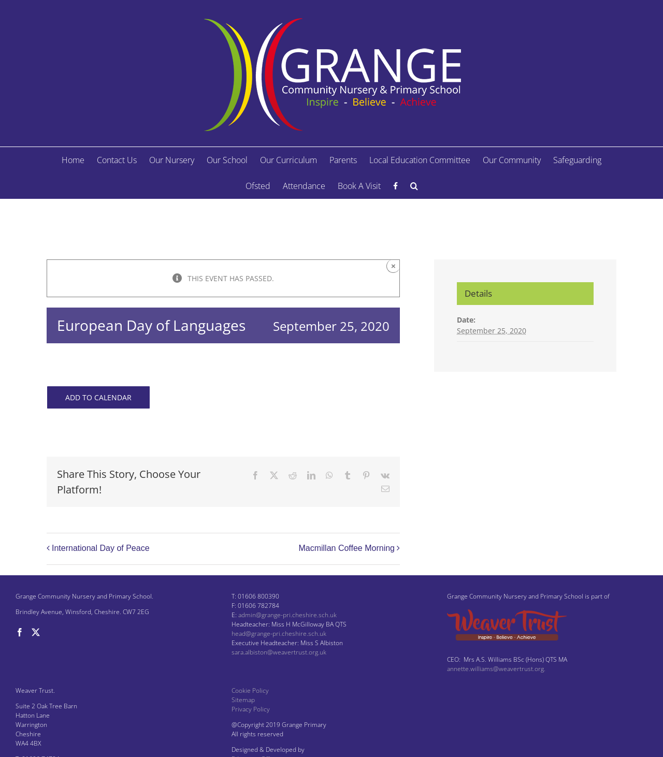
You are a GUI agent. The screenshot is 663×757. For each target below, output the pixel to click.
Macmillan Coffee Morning (346, 548)
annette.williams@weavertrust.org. (496, 668)
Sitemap (243, 699)
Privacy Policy (251, 709)
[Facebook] (20, 632)
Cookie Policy (250, 690)
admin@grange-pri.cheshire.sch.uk (287, 614)
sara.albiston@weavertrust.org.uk (279, 652)
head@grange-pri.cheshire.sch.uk (279, 633)
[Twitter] (36, 632)
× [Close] (393, 265)
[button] (414, 186)
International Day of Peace (101, 548)
